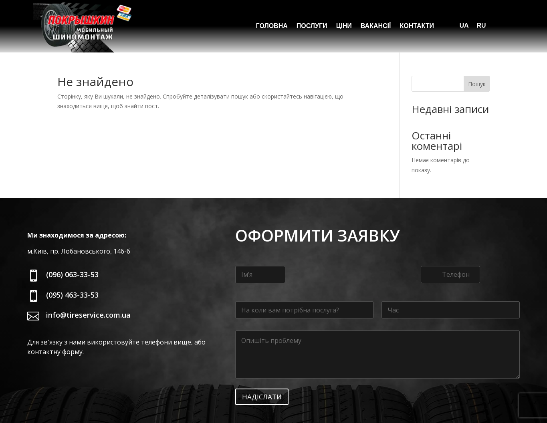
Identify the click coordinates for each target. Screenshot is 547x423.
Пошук (477, 56)
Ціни (344, 26)
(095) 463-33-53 (72, 267)
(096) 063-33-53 (72, 246)
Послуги (312, 26)
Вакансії (376, 26)
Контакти (417, 26)
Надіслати (262, 368)
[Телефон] (450, 246)
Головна (272, 26)
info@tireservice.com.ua (88, 287)
